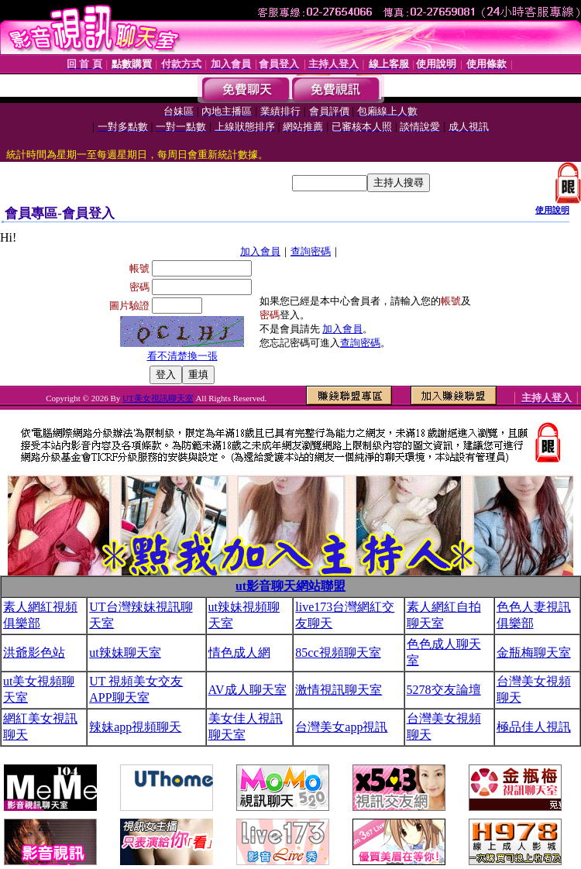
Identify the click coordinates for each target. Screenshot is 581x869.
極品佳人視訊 (534, 726)
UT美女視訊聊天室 (158, 398)
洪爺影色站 (34, 652)
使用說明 (552, 210)
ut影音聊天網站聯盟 (290, 585)
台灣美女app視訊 (341, 726)
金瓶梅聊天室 (534, 652)
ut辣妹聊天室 (124, 652)
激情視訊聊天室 (338, 689)
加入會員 (260, 251)
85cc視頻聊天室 (337, 652)
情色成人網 (239, 652)
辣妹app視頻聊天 (135, 726)
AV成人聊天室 (247, 689)
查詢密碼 (310, 251)
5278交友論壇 (444, 689)
